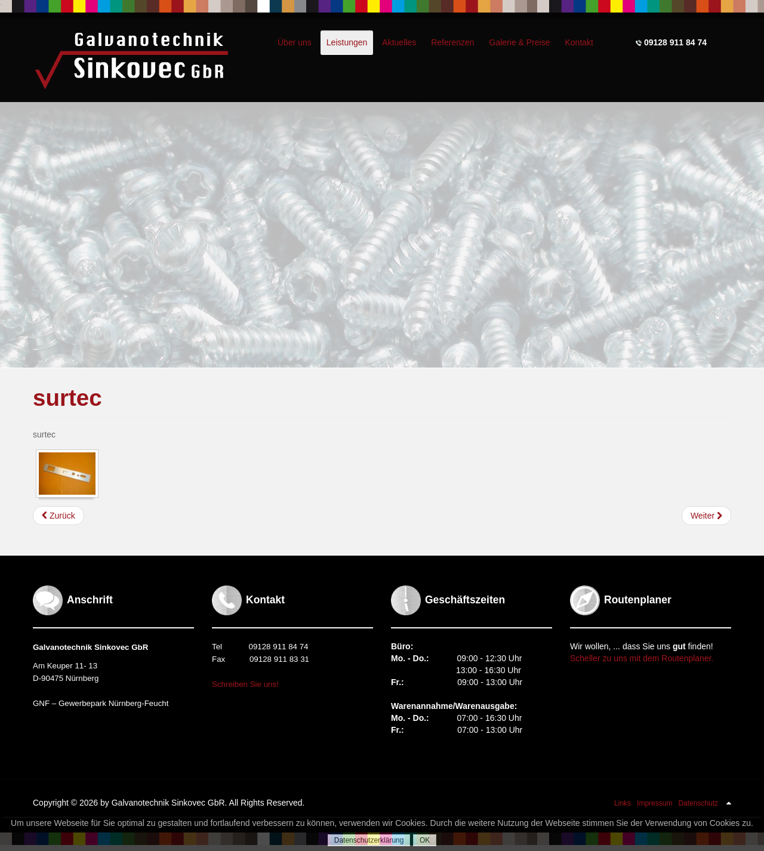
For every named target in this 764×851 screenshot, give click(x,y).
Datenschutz (698, 803)
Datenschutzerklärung (369, 840)
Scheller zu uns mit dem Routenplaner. (641, 658)
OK (425, 840)
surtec (67, 398)
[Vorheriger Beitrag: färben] (58, 515)
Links (622, 803)
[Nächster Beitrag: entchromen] (706, 515)
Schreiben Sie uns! (245, 684)
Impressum (654, 803)
